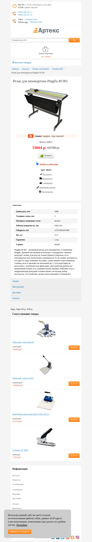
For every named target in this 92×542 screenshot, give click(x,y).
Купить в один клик (49, 164)
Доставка (17, 292)
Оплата (16, 298)
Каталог (25, 68)
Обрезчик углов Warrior (23, 342)
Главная (15, 68)
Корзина (16, 494)
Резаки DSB (57, 68)
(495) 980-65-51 (25, 12)
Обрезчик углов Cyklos (23, 378)
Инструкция (18, 287)
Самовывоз (17, 489)
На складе (47, 174)
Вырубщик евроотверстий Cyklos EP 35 (30, 414)
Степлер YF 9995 (20, 450)
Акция (16, 281)
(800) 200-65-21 (25, 14)
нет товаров (46, 57)
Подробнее (21, 525)
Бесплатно (47, 178)
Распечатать (47, 191)
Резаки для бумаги (41, 68)
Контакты (16, 508)
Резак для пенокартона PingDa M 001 (28, 72)
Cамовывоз (47, 183)
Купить (46, 155)
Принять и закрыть (19, 531)
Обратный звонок (47, 187)
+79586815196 (30, 19)
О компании (17, 484)
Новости (16, 480)
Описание (17, 205)
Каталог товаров (21, 62)
